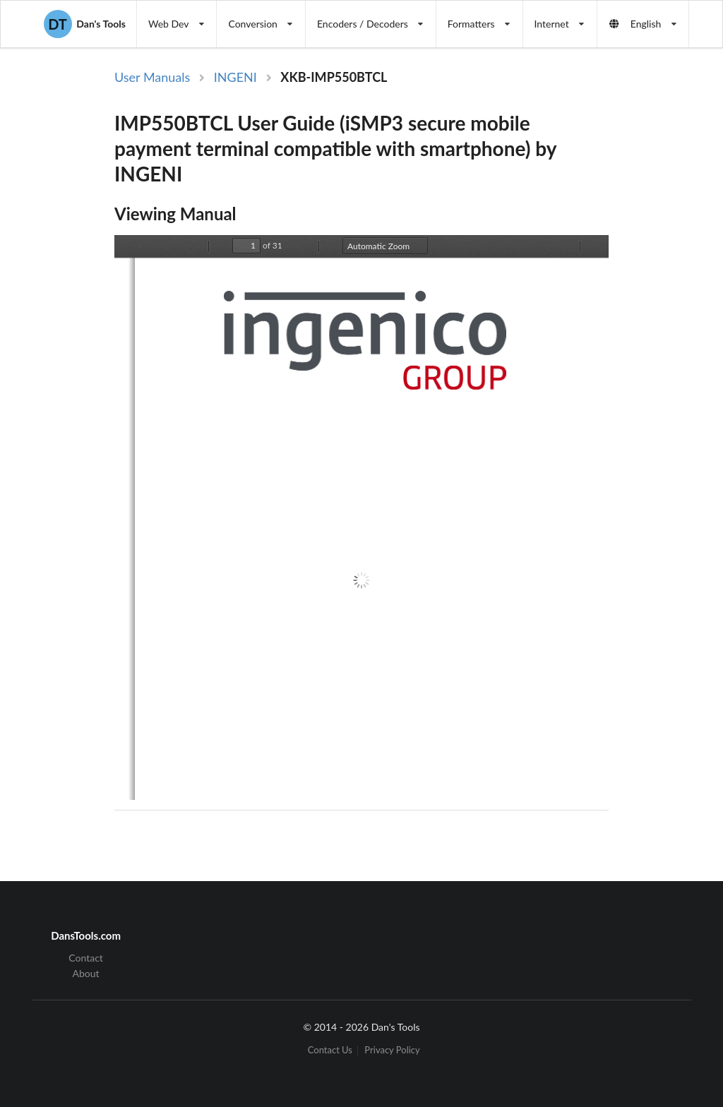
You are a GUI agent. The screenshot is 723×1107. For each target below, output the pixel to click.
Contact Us (330, 1050)
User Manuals (152, 77)
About (86, 973)
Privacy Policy (391, 1050)
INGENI (235, 77)
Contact (85, 958)
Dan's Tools (85, 24)
